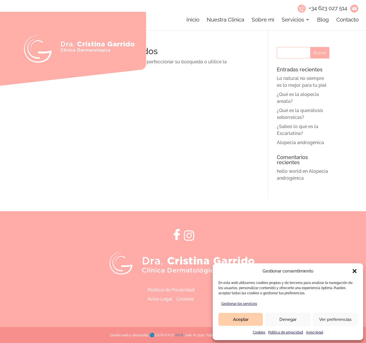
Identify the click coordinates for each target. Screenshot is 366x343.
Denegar (288, 319)
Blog (323, 20)
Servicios (293, 20)
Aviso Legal (160, 299)
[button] (354, 271)
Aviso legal (314, 332)
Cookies (259, 332)
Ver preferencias (335, 319)
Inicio (192, 20)
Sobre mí (263, 20)
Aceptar (240, 319)
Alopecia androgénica (300, 142)
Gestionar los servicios (239, 304)
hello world (289, 171)
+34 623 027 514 (328, 8)
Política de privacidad (285, 332)
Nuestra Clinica (225, 20)
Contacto (347, 20)
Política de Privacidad (171, 290)
